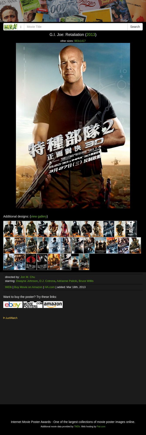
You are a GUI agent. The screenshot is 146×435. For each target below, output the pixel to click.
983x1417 (80, 40)
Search (135, 26)
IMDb (8, 287)
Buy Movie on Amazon (28, 287)
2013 (90, 34)
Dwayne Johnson (27, 281)
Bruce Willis (86, 281)
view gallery (39, 216)
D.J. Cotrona (47, 281)
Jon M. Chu (28, 277)
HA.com (50, 287)
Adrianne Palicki (67, 281)
